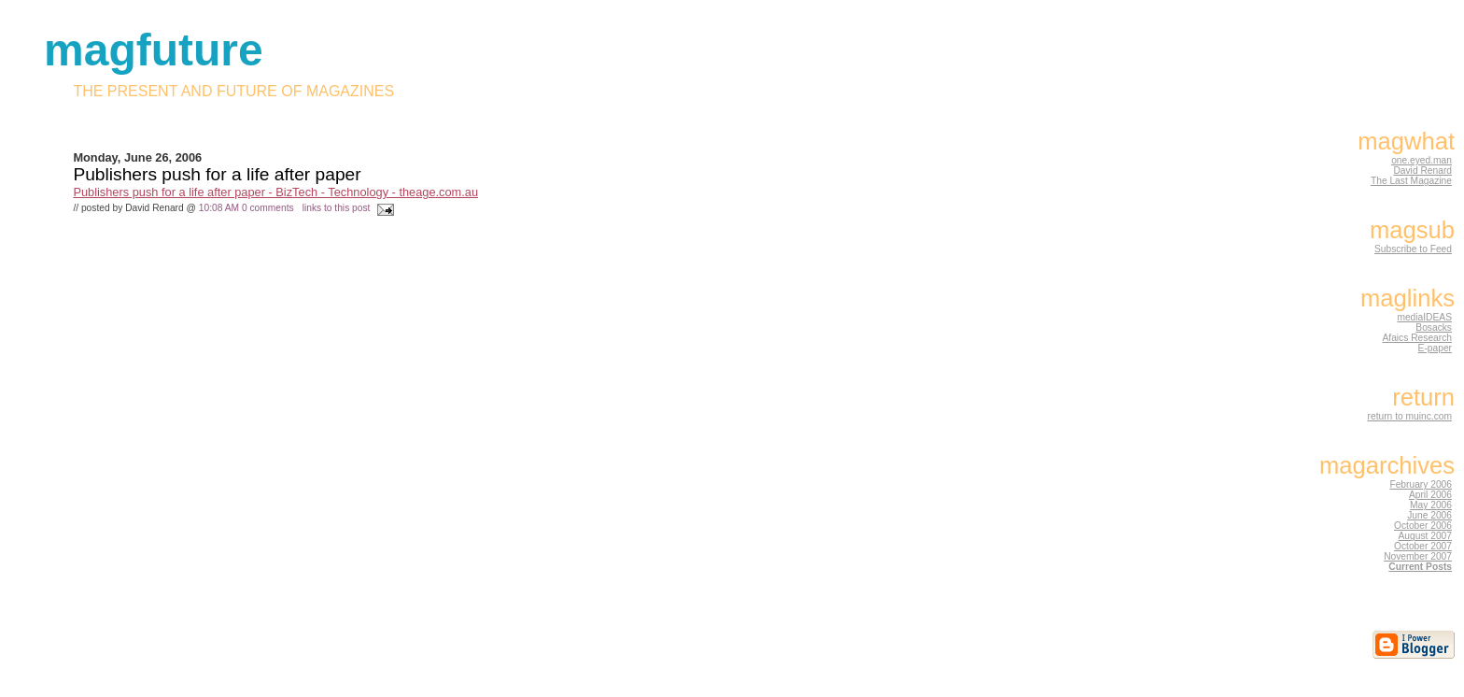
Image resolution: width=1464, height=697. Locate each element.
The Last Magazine (1411, 181)
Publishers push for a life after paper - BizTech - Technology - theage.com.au (275, 192)
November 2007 (1418, 556)
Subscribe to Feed (1413, 249)
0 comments (268, 208)
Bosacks (1433, 327)
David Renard (1422, 170)
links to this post (337, 208)
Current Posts (1420, 567)
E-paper (1435, 348)
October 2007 (1423, 546)
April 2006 (1430, 495)
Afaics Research (1417, 338)
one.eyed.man (1421, 160)
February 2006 (1420, 484)
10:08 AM (219, 208)
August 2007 (1425, 536)
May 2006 (1431, 505)
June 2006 (1429, 515)
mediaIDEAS (1424, 317)
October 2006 (1423, 525)
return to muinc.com (1410, 416)
